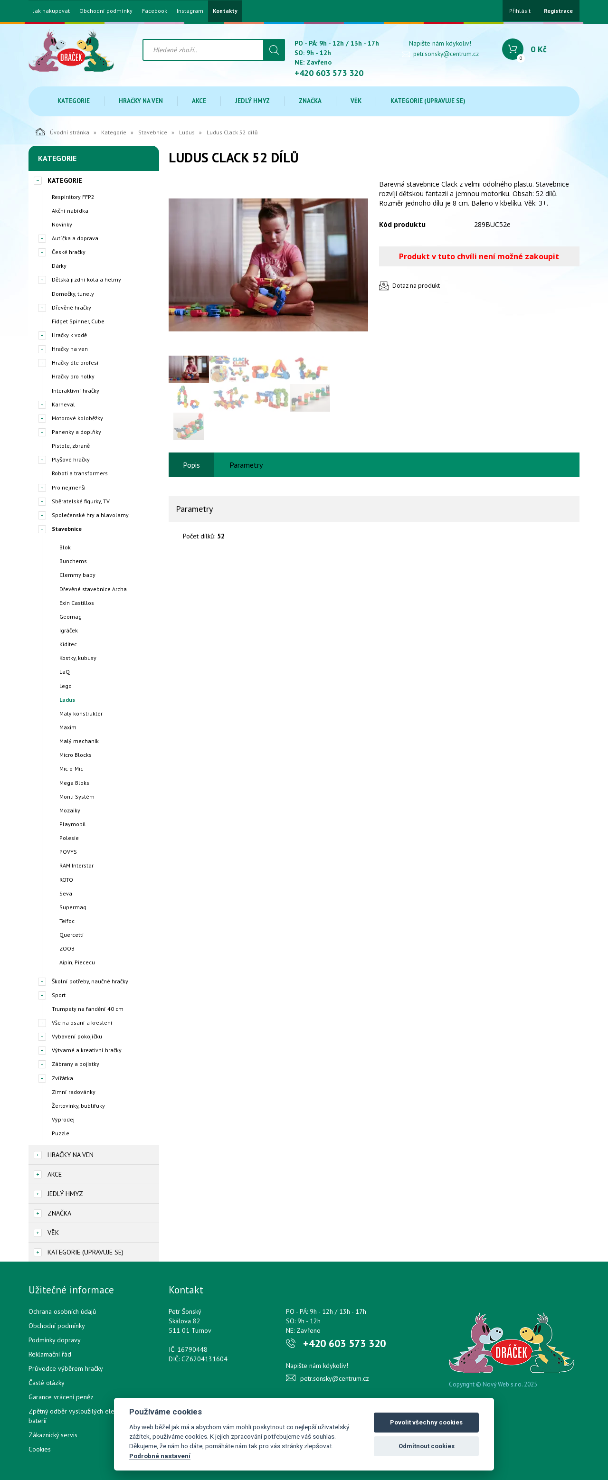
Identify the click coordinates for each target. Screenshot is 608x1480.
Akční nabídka (70, 210)
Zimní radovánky (73, 1091)
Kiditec (68, 644)
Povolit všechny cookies (426, 1422)
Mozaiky (69, 810)
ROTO (66, 879)
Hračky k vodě (69, 335)
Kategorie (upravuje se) (428, 101)
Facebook (154, 11)
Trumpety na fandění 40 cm (88, 1008)
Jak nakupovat (51, 11)
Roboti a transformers (80, 473)
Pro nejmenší (69, 487)
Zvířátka (62, 1078)
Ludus (187, 132)
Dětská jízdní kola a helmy (86, 279)
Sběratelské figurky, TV (81, 501)
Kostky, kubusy (77, 657)
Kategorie (73, 101)
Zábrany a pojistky (75, 1063)
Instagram (190, 11)
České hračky (69, 251)
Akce (199, 101)
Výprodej (63, 1119)
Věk (356, 101)
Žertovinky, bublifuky (78, 1105)
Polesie (69, 837)
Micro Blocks (75, 754)
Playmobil (72, 824)
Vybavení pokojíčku (77, 1036)
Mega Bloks (74, 782)
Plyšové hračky (71, 459)
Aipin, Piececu (77, 962)
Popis (191, 465)
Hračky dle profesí (75, 362)
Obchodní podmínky (106, 11)
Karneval (63, 404)
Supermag (72, 907)
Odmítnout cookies (427, 1446)
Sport (59, 995)
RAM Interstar (76, 865)
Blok (65, 547)
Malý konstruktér (81, 713)
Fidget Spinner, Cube (78, 321)
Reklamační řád (49, 1354)
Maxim (67, 727)
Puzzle (60, 1133)
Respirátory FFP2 (73, 196)
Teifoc (67, 920)
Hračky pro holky (73, 376)
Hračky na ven (141, 101)
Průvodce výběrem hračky (65, 1368)
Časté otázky (46, 1382)
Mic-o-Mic (71, 768)
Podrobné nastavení (159, 1456)
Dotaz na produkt (416, 286)
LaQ (64, 671)
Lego (65, 685)
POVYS (68, 851)
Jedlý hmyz (252, 101)
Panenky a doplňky (76, 431)
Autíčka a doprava (75, 238)
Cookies (39, 1449)
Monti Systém (77, 796)
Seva (65, 893)
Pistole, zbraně (71, 445)
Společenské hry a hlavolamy (90, 514)
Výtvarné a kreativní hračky (87, 1050)
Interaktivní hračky (75, 390)
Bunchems (73, 561)
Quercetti (71, 934)
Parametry (246, 465)
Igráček (68, 630)
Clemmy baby (77, 574)
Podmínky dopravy (54, 1340)
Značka (310, 101)
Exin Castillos (76, 602)
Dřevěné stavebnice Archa (93, 589)
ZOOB (67, 948)
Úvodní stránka (62, 131)
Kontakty (225, 11)
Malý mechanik (79, 741)
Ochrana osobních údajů (62, 1311)
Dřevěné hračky (71, 307)
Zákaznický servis (52, 1435)
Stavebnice (152, 132)
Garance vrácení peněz (61, 1397)
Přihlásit (520, 10)
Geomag (70, 616)
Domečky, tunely (73, 293)
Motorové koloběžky (77, 418)
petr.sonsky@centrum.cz (446, 54)
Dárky (59, 265)
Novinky (62, 224)
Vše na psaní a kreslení (82, 1022)
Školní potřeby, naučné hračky (90, 981)
